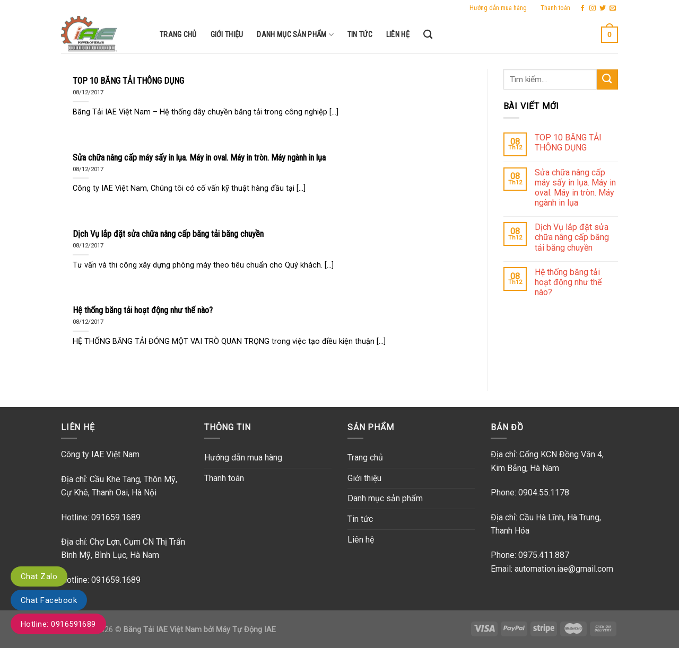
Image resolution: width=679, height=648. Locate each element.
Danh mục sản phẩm (295, 35)
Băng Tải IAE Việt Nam (163, 629)
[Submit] (607, 79)
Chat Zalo (39, 576)
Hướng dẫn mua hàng (498, 8)
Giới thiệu (227, 34)
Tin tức (359, 34)
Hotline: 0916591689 (58, 624)
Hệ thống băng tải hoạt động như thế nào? (568, 282)
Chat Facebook (49, 600)
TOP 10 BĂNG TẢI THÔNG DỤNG (568, 142)
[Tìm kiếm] (427, 35)
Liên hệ (398, 34)
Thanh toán (555, 8)
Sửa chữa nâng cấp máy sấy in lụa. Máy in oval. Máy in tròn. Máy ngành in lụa (575, 187)
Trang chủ (178, 34)
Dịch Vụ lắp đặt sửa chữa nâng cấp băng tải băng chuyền (572, 237)
